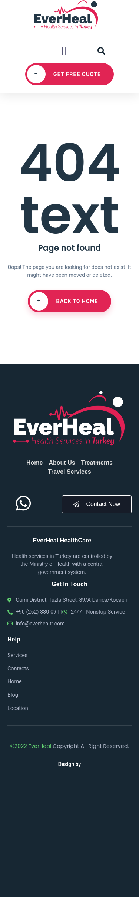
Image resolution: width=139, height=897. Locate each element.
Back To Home (64, 301)
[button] (64, 51)
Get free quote (64, 74)
